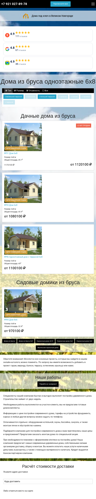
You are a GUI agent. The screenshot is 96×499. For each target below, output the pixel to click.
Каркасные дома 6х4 (84, 341)
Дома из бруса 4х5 (26, 341)
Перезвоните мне (60, 4)
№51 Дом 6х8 (10, 153)
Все (45, 90)
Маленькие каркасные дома (48, 348)
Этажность (33, 90)
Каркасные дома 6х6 (65, 341)
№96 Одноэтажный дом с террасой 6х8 (23, 257)
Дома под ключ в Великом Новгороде (48, 15)
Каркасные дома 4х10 (45, 341)
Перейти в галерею (48, 384)
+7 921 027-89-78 (14, 4)
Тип (8, 90)
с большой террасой (47, 97)
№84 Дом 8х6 (10, 319)
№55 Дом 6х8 (10, 205)
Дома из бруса (9, 341)
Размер (19, 90)
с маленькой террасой (13, 97)
